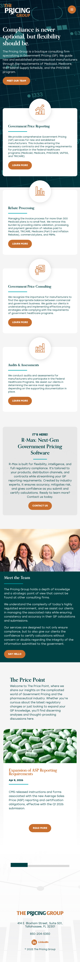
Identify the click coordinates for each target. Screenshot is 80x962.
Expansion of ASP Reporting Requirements (33, 772)
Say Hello (14, 654)
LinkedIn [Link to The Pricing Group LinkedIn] (40, 942)
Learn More (20, 165)
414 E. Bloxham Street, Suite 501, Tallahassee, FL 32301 (40, 925)
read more (40, 828)
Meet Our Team (16, 80)
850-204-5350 (40, 933)
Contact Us (40, 505)
